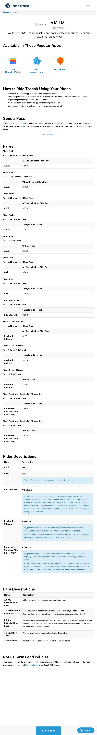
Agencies (7, 12)
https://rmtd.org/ (32, 665)
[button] (88, 6)
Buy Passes (48, 730)
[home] (17, 6)
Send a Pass (20, 123)
